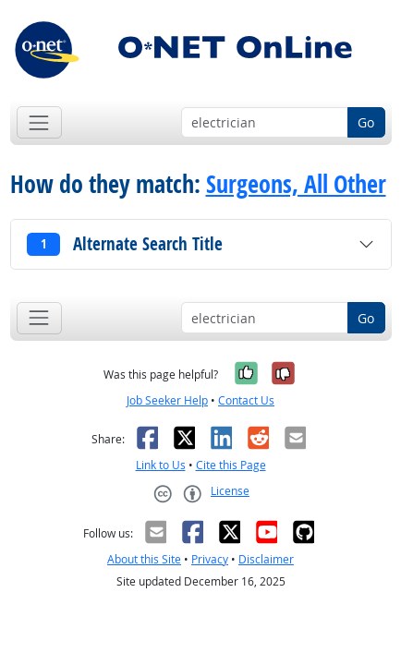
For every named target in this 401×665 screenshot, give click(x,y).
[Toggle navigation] (39, 122)
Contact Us (246, 400)
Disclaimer (266, 559)
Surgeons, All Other (296, 184)
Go (366, 122)
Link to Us (161, 465)
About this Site (144, 559)
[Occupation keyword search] (264, 123)
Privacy (209, 559)
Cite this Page (231, 465)
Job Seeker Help (167, 400)
